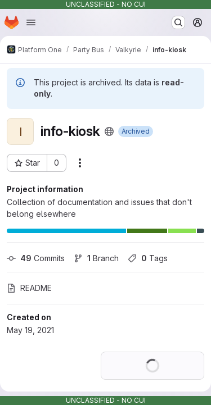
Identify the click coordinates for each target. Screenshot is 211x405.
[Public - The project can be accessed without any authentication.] (109, 131)
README (29, 288)
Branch (96, 258)
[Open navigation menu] (31, 22)
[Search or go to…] (178, 22)
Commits (36, 258)
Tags (148, 258)
